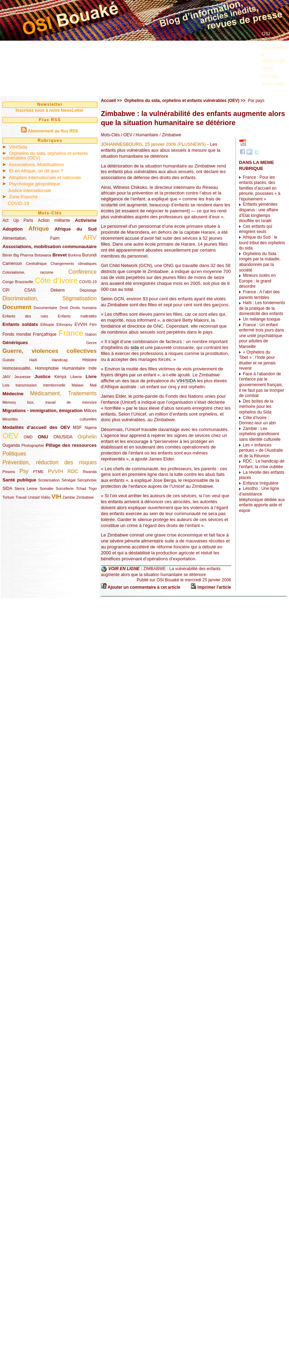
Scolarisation (49, 480)
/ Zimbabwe (169, 134)
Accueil (108, 100)
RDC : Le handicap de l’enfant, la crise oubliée (261, 464)
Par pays (256, 100)
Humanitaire (73, 368)
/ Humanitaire (145, 134)
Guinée (8, 360)
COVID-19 (18, 203)
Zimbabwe (85, 497)
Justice (42, 376)
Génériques (15, 342)
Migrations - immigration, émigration (42, 410)
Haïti (33, 360)
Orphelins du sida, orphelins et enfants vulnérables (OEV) (45, 155)
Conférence (82, 272)
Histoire (89, 359)
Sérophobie (87, 480)
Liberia (76, 377)
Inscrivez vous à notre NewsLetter (49, 110)
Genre (91, 343)
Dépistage (88, 290)
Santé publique (19, 480)
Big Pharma (23, 255)
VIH (56, 496)
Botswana (43, 255)
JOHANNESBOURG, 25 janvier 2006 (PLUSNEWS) (153, 144)
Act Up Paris (17, 220)
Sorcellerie (65, 488)
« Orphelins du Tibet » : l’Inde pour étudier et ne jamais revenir (257, 360)
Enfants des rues (25, 316)
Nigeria (91, 427)
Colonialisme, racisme (27, 272)
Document (16, 307)
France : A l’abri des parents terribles (259, 294)
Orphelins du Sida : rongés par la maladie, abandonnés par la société (260, 262)
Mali (93, 385)
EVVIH (81, 324)
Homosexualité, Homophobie (30, 368)
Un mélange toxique (261, 319)
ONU (43, 436)
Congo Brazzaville (17, 282)
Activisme (86, 220)
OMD (28, 437)
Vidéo (45, 497)
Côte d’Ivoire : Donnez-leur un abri (257, 420)
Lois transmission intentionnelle (33, 385)
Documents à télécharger (274, 54)
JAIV (6, 377)
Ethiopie (47, 324)
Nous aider (273, 84)
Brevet (60, 255)
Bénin (7, 255)
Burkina (74, 255)
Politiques (14, 454)
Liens (267, 68)
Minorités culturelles (49, 419)
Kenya (60, 376)
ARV (90, 237)
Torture (8, 497)
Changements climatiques (73, 263)
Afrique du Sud (76, 229)
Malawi (77, 385)
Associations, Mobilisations (36, 164)
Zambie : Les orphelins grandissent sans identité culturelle (260, 434)
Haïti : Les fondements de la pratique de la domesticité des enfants (262, 308)
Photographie (32, 445)
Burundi (89, 255)
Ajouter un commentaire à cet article (144, 587)
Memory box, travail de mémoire (49, 402)
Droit (64, 308)
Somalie (46, 488)
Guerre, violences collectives (49, 351)
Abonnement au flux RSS (53, 131)
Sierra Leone (25, 488)
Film (93, 324)
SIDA (7, 488)
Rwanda (90, 472)
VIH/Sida (18, 147)
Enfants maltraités (77, 316)
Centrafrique (36, 263)
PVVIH (55, 471)
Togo (92, 488)
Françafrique (44, 334)
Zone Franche (23, 196)
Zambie (68, 497)
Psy (24, 471)
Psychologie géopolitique (34, 183)
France (71, 332)
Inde (93, 368)
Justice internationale (29, 190)
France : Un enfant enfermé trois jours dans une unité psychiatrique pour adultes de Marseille (261, 335)
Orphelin (87, 436)
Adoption (12, 229)
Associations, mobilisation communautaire (49, 246)
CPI (5, 290)
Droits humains (83, 308)
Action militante (54, 220)
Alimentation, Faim (31, 238)
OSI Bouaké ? (272, 37)
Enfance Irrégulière (260, 483)
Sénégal (69, 480)
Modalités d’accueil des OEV (36, 427)
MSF (77, 427)
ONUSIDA (62, 437)
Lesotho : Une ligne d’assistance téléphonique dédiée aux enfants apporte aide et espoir (262, 499)
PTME (38, 472)
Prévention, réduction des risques (49, 462)
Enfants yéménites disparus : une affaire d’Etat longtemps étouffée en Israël (258, 212)
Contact (270, 76)
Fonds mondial (16, 334)
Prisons (8, 472)
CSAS (30, 290)
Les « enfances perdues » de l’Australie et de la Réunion (261, 450)
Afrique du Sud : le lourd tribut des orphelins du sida (262, 243)
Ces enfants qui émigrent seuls (255, 229)
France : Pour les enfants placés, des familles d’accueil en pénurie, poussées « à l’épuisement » (259, 188)
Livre (91, 376)
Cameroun (12, 263)
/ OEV (126, 134)
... (264, 92)
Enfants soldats (20, 324)
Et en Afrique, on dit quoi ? (36, 170)
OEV (10, 435)
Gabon (91, 334)
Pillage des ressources (71, 445)
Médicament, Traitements (63, 393)
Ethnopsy (64, 324)
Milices (90, 410)
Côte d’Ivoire (56, 280)
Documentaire (45, 308)
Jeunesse (22, 377)
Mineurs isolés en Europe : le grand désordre (257, 281)
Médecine (12, 393)
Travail (21, 497)
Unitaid (34, 497)
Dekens (57, 290)
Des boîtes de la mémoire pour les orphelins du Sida (256, 407)
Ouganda (11, 445)
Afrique (38, 228)
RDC (73, 471)
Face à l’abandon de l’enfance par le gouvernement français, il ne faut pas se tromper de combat (261, 384)
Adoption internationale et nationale (45, 177)
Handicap (60, 360)
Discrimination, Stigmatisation (49, 298)
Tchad (81, 488)
